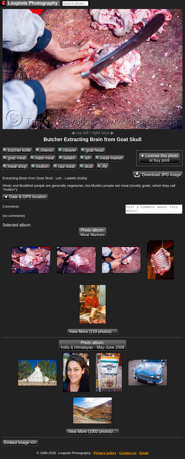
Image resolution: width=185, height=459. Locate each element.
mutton (42, 166)
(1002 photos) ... (92, 433)
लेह (104, 166)
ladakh (69, 158)
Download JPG (157, 174)
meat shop (17, 166)
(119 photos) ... (92, 333)
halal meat (44, 158)
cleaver (69, 150)
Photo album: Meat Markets (92, 234)
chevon (46, 150)
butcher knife (19, 150)
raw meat (66, 166)
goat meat (17, 158)
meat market (111, 158)
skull (88, 166)
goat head (95, 150)
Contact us (127, 454)
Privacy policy (105, 454)
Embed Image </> (20, 444)
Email (143, 454)
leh (87, 158)
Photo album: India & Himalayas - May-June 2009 (92, 346)
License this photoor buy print (162, 158)
